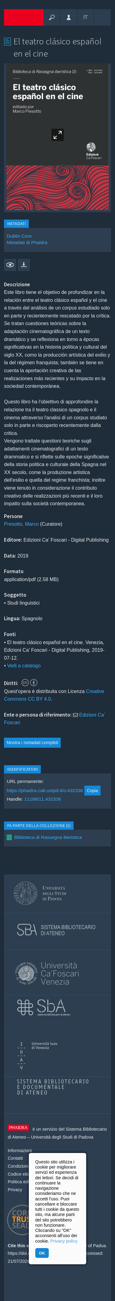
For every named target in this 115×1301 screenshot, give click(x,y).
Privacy (15, 1189)
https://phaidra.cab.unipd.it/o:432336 (45, 790)
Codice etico (20, 1174)
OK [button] (42, 1253)
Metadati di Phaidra (27, 242)
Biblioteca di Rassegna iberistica (48, 837)
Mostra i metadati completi (32, 742)
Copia (92, 790)
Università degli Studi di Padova (62, 1137)
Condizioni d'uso (24, 1166)
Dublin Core (19, 236)
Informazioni (20, 1150)
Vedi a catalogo (23, 665)
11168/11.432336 (42, 799)
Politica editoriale (24, 1181)
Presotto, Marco (21, 524)
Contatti (15, 1158)
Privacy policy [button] (63, 1241)
